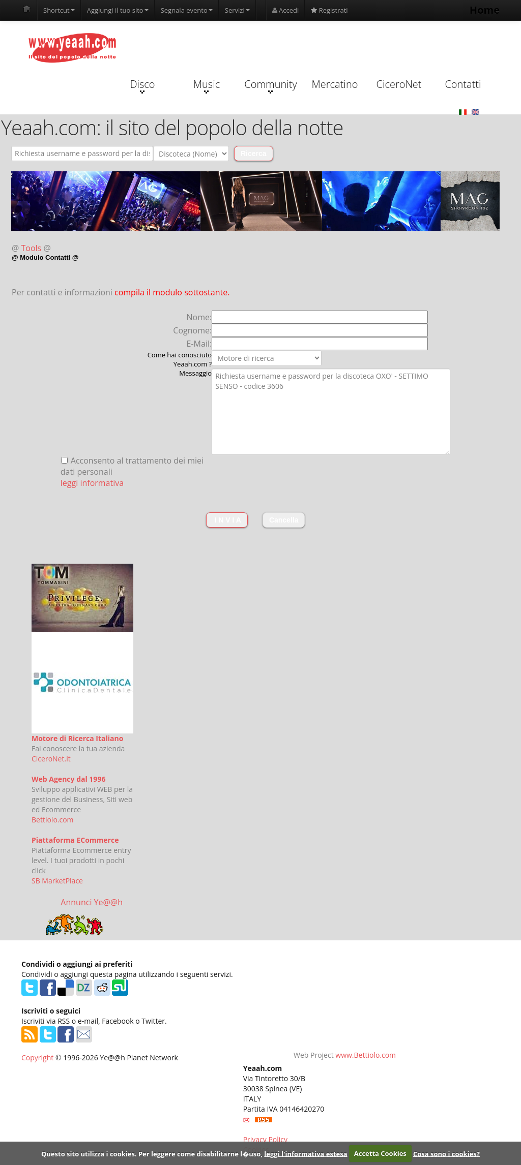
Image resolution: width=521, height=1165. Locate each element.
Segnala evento (187, 10)
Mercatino (335, 84)
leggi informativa (92, 482)
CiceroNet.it (51, 758)
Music (206, 85)
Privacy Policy (265, 1139)
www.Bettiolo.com (365, 1055)
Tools (31, 248)
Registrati (329, 10)
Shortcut (59, 10)
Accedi (285, 10)
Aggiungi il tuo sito (118, 10)
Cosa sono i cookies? (446, 1153)
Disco (142, 85)
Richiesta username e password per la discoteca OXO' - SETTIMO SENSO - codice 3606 (331, 412)
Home (485, 10)
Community (270, 85)
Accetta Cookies (380, 1153)
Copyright (37, 1057)
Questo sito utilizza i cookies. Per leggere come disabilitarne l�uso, (152, 1153)
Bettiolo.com (53, 819)
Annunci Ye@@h (92, 902)
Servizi (237, 10)
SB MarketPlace (57, 880)
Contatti (463, 84)
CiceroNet (398, 84)
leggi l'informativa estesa (305, 1153)
